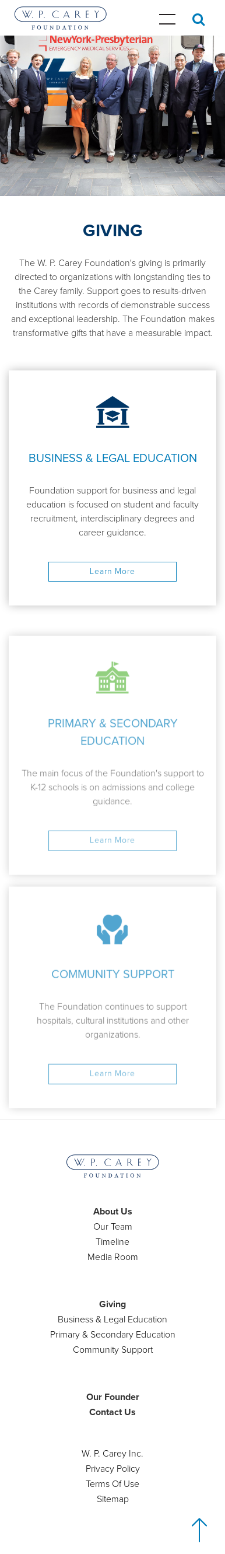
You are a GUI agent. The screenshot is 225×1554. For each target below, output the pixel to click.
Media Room (112, 1257)
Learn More (112, 571)
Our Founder (112, 1397)
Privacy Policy (113, 1469)
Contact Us (112, 1412)
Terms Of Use (112, 1484)
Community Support (113, 1350)
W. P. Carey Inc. (112, 1454)
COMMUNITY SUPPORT (112, 986)
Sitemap (113, 1499)
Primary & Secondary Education (112, 1334)
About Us (112, 1211)
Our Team (112, 1227)
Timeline (112, 1242)
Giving (112, 1304)
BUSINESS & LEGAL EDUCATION (113, 459)
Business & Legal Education (112, 1319)
